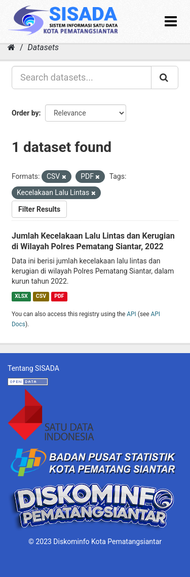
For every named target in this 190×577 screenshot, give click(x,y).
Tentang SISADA (33, 368)
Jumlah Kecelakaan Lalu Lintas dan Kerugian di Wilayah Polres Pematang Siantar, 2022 (93, 241)
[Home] (11, 47)
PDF (59, 296)
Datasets (43, 47)
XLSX (21, 296)
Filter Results (39, 209)
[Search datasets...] (81, 77)
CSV (41, 296)
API (131, 314)
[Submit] (164, 77)
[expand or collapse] (170, 21)
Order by (25, 113)
